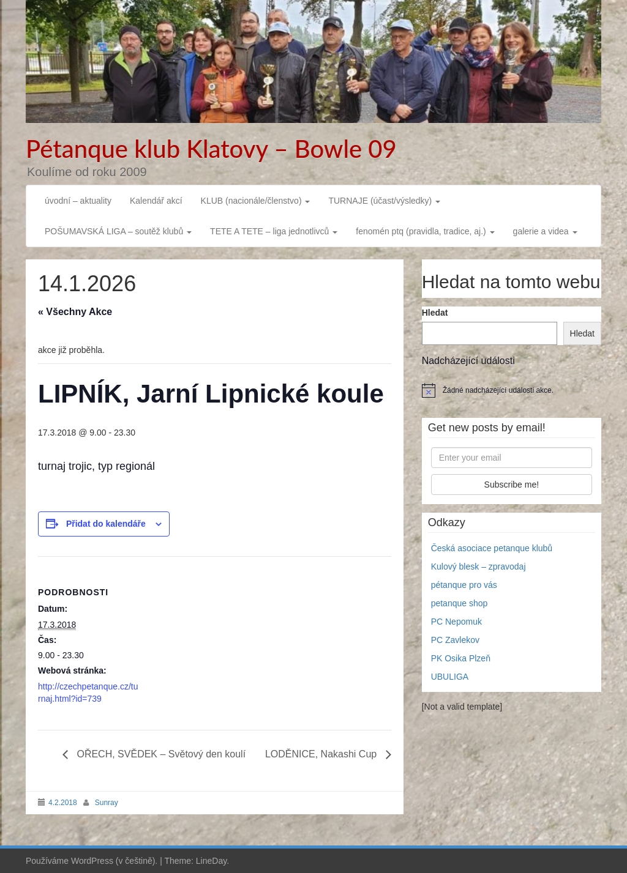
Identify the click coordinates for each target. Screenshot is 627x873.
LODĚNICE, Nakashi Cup (322, 754)
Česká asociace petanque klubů (491, 548)
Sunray (106, 802)
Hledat (435, 313)
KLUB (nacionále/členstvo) (255, 201)
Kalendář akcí (156, 201)
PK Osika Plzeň (460, 658)
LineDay (211, 861)
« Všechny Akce (75, 311)
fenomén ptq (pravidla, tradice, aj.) (425, 231)
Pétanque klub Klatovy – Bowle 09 (211, 148)
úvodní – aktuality (78, 201)
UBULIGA (449, 677)
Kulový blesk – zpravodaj (478, 566)
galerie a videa (545, 231)
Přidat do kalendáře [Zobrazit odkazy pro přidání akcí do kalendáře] (106, 524)
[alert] (511, 390)
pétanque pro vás (464, 585)
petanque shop (459, 603)
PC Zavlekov (455, 640)
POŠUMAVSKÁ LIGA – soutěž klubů (118, 231)
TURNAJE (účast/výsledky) (384, 201)
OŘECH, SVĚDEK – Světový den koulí (160, 754)
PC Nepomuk (456, 621)
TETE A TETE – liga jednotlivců (273, 231)
